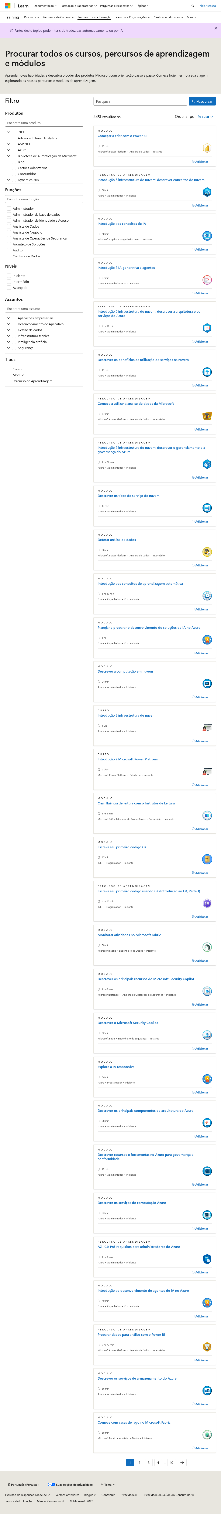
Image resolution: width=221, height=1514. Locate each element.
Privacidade (127, 1495)
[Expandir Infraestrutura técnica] (8, 336)
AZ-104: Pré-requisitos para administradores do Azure (139, 1247)
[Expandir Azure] (8, 150)
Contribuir (108, 1495)
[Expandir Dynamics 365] (8, 180)
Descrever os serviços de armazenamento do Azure (137, 1378)
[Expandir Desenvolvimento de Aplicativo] (8, 324)
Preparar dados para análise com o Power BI (131, 1334)
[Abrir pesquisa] (193, 6)
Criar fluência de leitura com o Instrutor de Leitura (136, 803)
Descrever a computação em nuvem (125, 671)
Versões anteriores (67, 1495)
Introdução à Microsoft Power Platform (128, 759)
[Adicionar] (200, 161)
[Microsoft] (8, 6)
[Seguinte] (182, 1462)
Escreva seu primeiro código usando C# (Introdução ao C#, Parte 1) (149, 891)
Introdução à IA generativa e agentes (126, 267)
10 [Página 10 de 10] (171, 1462)
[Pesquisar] (140, 101)
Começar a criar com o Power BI (122, 136)
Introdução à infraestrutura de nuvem (126, 715)
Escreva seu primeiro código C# (122, 847)
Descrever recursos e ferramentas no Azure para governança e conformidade (145, 1156)
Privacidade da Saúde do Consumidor (167, 1495)
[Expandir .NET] (8, 132)
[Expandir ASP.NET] (8, 144)
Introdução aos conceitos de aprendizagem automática (140, 583)
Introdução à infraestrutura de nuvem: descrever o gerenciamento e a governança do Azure (151, 449)
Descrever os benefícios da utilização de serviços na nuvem (143, 360)
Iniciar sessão (207, 6)
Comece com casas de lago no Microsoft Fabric (134, 1422)
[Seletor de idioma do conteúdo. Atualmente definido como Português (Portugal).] (23, 1484)
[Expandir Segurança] (8, 348)
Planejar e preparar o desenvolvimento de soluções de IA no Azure (149, 627)
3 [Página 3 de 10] (149, 1462)
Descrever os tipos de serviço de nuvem (128, 495)
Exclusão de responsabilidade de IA (27, 1495)
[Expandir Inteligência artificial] (8, 342)
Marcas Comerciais (49, 1501)
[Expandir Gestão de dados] (8, 330)
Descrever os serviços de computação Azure (132, 1202)
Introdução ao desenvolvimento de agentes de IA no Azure (143, 1290)
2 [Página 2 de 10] (139, 1462)
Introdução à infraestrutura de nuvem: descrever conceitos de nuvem (151, 180)
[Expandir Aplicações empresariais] (8, 318)
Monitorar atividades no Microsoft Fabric (129, 935)
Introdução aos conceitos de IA (122, 223)
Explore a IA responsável (116, 1067)
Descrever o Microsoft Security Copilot (128, 1023)
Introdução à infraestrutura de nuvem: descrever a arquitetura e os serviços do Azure (149, 313)
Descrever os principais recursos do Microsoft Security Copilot (146, 979)
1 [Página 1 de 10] (130, 1462)
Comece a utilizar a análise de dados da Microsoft (136, 403)
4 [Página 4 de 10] (158, 1462)
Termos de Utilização (18, 1501)
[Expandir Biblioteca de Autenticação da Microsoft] (8, 156)
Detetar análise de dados (117, 539)
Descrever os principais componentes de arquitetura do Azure (145, 1110)
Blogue (88, 1495)
